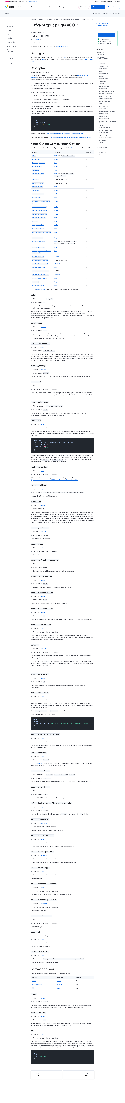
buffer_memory (103, 68)
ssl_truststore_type (104, 140)
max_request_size (104, 86)
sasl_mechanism (103, 113)
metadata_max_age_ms (105, 93)
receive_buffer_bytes (105, 96)
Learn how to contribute (103, 28)
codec (100, 150)
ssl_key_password (104, 125)
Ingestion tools (11, 46)
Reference (116, 13)
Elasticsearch (11, 26)
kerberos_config (103, 78)
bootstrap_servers (104, 66)
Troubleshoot (107, 13)
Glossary (9, 63)
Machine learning (12, 55)
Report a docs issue (102, 25)
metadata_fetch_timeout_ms (106, 91)
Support (109, 1)
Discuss (64, 57)
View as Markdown (102, 23)
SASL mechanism (36, 763)
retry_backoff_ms (103, 106)
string (55, 155)
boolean (59, 984)
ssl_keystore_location (105, 127)
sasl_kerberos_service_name (107, 111)
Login (117, 1)
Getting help (100, 52)
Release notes (97, 13)
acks (100, 61)
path (42, 424)
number (56, 159)
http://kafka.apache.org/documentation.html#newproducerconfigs (70, 137)
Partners (103, 1)
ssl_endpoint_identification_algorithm (107, 121)
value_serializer (103, 145)
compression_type (104, 73)
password (57, 256)
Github (43, 59)
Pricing (61, 7)
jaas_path (101, 76)
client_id (101, 71)
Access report (33, 1)
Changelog (36, 39)
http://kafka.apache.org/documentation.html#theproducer (65, 134)
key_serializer (103, 81)
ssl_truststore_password (105, 137)
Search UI (10, 59)
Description (100, 54)
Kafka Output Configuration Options (103, 57)
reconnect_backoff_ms (105, 98)
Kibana (9, 30)
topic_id (101, 142)
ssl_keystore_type (104, 132)
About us (97, 1)
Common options (102, 147)
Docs (67, 7)
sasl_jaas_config (103, 108)
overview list (51, 43)
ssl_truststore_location (105, 135)
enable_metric (103, 152)
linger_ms (101, 83)
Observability (11, 42)
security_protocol (104, 116)
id (99, 155)
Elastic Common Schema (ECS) (11, 50)
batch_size (102, 63)
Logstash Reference (61, 46)
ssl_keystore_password (105, 130)
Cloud (8, 34)
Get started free (107, 35)
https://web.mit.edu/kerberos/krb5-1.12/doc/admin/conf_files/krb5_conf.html (54, 480)
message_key (103, 88)
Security (9, 38)
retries (100, 103)
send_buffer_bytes (104, 118)
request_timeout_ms (104, 101)
